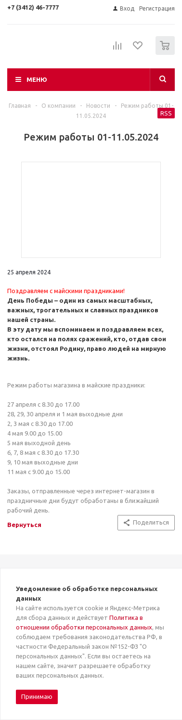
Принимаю (36, 696)
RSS (166, 113)
